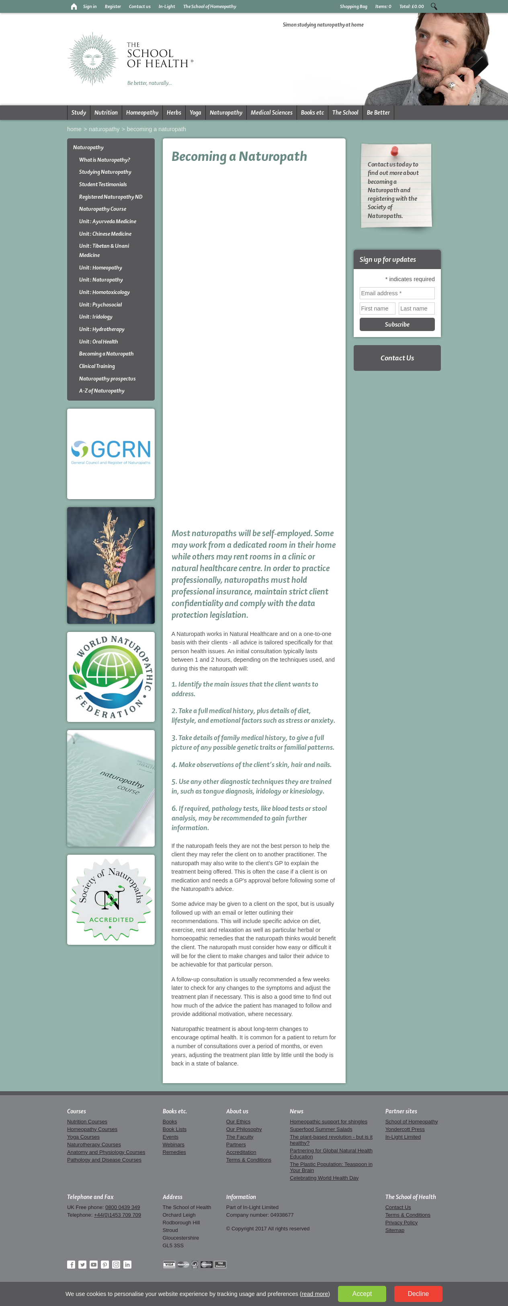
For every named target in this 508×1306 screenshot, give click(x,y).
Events (171, 1137)
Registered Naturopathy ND (111, 197)
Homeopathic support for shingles (328, 1122)
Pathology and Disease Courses (104, 1160)
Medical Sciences (272, 113)
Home (74, 129)
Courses (76, 1111)
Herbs (174, 113)
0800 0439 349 (122, 1207)
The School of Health (410, 1197)
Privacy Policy (401, 1223)
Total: (411, 6)
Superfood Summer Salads (321, 1129)
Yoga (195, 113)
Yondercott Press (405, 1129)
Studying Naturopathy (105, 172)
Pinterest (105, 1265)
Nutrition (106, 113)
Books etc (312, 113)
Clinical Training (97, 366)
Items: (383, 6)
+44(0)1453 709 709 (117, 1215)
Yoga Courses (83, 1137)
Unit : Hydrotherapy (102, 329)
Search (434, 6)
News (296, 1111)
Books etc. (175, 1111)
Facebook (71, 1265)
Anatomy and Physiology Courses (106, 1152)
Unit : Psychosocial (100, 305)
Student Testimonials (103, 184)
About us (237, 1111)
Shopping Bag (353, 6)
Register (113, 6)
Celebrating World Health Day (324, 1178)
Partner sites (401, 1111)
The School (345, 113)
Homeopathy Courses (92, 1129)
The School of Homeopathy (209, 6)
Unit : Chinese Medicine (105, 234)
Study (79, 113)
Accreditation (241, 1152)
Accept (362, 1293)
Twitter (82, 1265)
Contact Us (397, 358)
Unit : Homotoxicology (104, 292)
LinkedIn (127, 1265)
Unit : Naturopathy (101, 280)
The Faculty (240, 1137)
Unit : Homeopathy (100, 267)
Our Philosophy (244, 1129)
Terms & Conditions (248, 1160)
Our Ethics (238, 1122)
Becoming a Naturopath (156, 129)
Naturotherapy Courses (94, 1144)
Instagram (116, 1265)
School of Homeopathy (411, 1122)
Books (170, 1122)
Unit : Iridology (96, 317)
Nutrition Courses (87, 1122)
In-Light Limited (403, 1137)
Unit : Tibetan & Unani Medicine (104, 250)
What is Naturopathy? (104, 160)
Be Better (378, 113)
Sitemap (395, 1230)
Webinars (173, 1144)
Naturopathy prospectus (107, 379)
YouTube (94, 1265)
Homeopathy (142, 113)
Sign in (90, 6)
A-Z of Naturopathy (102, 391)
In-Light (167, 6)
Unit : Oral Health (98, 342)
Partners (236, 1144)
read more (315, 1294)
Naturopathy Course (102, 209)
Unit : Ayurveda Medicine (107, 221)
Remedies (174, 1152)
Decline (418, 1293)
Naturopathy (226, 113)
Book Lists (175, 1129)
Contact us (140, 6)
